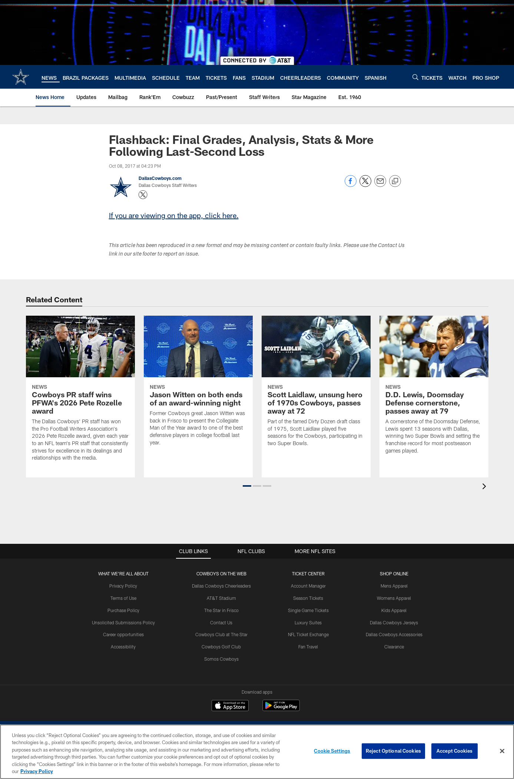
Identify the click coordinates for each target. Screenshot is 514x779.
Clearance (394, 646)
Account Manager (308, 585)
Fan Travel (308, 646)
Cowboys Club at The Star (221, 634)
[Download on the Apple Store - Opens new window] (230, 706)
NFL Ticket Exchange (308, 634)
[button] (247, 486)
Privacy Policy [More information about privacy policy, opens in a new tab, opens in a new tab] (36, 771)
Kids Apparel (394, 610)
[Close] (502, 751)
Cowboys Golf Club (221, 646)
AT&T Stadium (221, 598)
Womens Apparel (394, 598)
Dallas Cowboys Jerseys (394, 622)
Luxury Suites (308, 622)
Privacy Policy (123, 585)
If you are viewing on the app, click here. (174, 215)
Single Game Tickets (308, 610)
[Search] (415, 77)
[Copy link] (395, 181)
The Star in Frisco (221, 610)
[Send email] (380, 185)
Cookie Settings (332, 751)
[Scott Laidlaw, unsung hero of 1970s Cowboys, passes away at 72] (316, 386)
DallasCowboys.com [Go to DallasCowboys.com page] (160, 178)
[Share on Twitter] (365, 185)
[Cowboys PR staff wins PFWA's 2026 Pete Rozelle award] (80, 393)
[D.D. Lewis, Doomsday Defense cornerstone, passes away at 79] (433, 389)
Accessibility (123, 646)
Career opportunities (123, 634)
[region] (257, 751)
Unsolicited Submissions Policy (123, 622)
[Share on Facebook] (351, 185)
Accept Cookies (454, 751)
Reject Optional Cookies (393, 751)
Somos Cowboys (221, 658)
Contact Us (221, 622)
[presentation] (485, 487)
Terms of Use (123, 598)
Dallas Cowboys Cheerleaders (221, 585)
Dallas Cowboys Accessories (394, 634)
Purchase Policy (123, 610)
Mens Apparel (394, 585)
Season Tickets (308, 598)
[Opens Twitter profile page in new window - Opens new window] (143, 194)
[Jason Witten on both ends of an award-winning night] (198, 385)
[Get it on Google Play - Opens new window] (281, 709)
